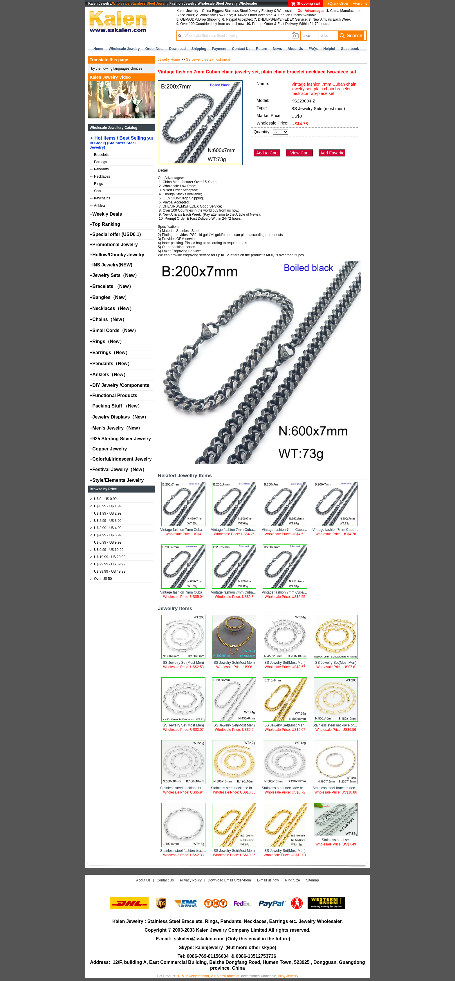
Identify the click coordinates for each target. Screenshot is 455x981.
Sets (95, 191)
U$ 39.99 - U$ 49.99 (107, 571)
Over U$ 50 (101, 579)
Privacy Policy (191, 880)
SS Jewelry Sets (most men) (208, 59)
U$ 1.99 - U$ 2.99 (106, 513)
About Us (143, 880)
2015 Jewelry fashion (192, 976)
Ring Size (292, 880)
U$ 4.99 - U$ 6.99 (106, 535)
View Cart (299, 153)
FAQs (313, 49)
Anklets (97, 205)
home (98, 49)
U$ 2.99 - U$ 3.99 (106, 521)
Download (177, 49)
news (277, 49)
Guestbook (350, 49)
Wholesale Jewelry (124, 49)
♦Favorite (360, 3)
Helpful (329, 49)
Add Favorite (332, 153)
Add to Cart (267, 153)
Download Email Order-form (229, 880)
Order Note (154, 49)
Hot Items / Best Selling (121, 142)
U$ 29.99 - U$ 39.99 (107, 564)
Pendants (99, 169)
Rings (96, 184)
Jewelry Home (169, 59)
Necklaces (100, 176)
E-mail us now (268, 880)
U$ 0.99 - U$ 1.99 (106, 506)
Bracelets (99, 155)
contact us (241, 49)
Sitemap (312, 880)
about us (295, 49)
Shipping (198, 49)
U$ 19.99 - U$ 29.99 (107, 557)
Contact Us (165, 880)
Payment (219, 49)
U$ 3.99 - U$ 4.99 (106, 528)
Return (261, 49)
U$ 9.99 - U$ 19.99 (106, 550)
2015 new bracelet (225, 976)
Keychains (100, 198)
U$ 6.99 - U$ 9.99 (106, 542)
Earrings (98, 162)
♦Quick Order (338, 3)
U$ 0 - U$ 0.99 (103, 499)
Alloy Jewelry (288, 976)
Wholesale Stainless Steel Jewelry (140, 3)
